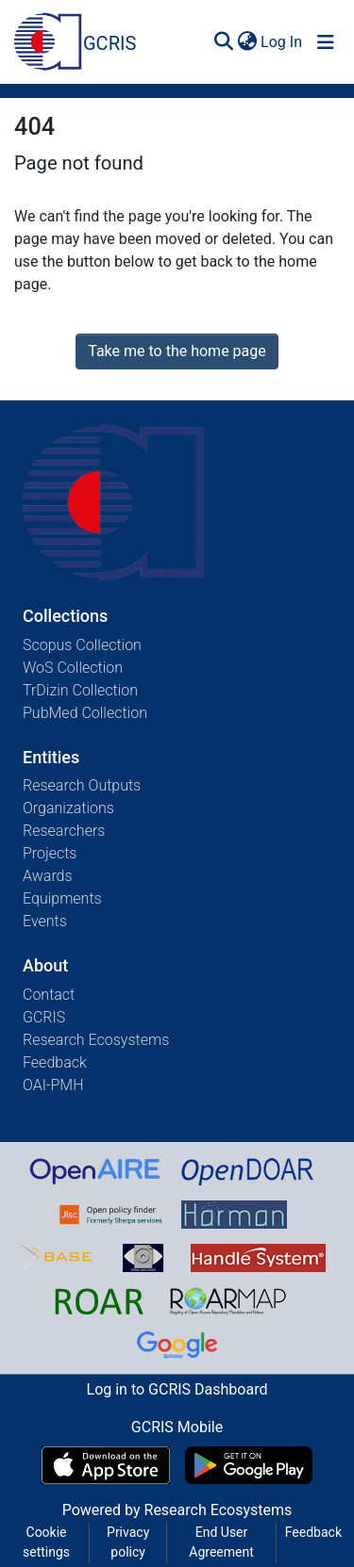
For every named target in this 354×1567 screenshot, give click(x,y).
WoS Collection (73, 668)
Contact (49, 995)
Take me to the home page (177, 351)
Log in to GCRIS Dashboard (177, 1389)
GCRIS (44, 1017)
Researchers (64, 831)
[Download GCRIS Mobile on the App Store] (105, 1465)
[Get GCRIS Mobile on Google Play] (248, 1465)
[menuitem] (247, 42)
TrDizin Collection (80, 690)
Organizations (68, 808)
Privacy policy (128, 1542)
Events (45, 921)
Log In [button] (282, 42)
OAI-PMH (53, 1085)
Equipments (62, 898)
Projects (49, 853)
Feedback (55, 1062)
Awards (48, 876)
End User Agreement (221, 1542)
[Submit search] (223, 42)
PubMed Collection (85, 713)
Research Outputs (82, 785)
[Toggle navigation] (326, 42)
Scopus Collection (82, 645)
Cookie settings (46, 1542)
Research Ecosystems (96, 1040)
